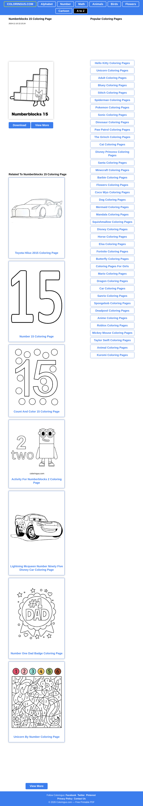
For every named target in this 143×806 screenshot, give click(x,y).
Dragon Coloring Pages (112, 281)
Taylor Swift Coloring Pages (112, 340)
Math (81, 4)
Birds (114, 4)
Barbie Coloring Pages (112, 177)
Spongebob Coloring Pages (112, 303)
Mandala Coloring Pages (112, 214)
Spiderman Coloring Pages (112, 100)
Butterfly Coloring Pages (112, 258)
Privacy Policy (65, 798)
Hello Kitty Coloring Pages (112, 63)
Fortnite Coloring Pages (112, 251)
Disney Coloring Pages (112, 229)
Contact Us (80, 798)
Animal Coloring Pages (112, 347)
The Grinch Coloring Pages (112, 137)
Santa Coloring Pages (112, 162)
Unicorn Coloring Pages (112, 70)
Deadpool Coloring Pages (112, 310)
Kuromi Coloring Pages (112, 355)
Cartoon (64, 10)
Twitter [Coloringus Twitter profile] (81, 795)
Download (19, 125)
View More (42, 125)
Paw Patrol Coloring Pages (112, 129)
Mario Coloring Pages (112, 273)
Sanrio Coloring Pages (112, 295)
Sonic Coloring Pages (112, 114)
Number (65, 4)
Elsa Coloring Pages (112, 244)
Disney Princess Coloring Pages (112, 153)
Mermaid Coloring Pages (112, 207)
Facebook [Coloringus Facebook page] (71, 795)
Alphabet (47, 4)
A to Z (80, 10)
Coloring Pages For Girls (112, 266)
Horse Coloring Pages (112, 236)
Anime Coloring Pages (112, 318)
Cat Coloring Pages (112, 144)
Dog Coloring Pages (112, 199)
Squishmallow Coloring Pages (112, 221)
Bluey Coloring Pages (112, 85)
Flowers (130, 4)
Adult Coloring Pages (112, 77)
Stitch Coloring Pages (112, 92)
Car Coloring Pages (112, 288)
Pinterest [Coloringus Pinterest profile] (91, 795)
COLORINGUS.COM (20, 4)
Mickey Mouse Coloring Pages (112, 332)
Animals (97, 4)
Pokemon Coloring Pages (112, 107)
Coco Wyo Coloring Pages (112, 192)
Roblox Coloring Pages (112, 325)
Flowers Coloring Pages (112, 184)
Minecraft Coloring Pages (112, 170)
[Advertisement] (30, 43)
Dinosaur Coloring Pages (112, 122)
